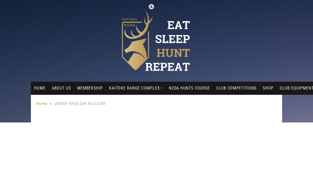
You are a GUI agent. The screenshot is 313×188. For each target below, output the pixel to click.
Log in (160, 6)
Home (41, 103)
